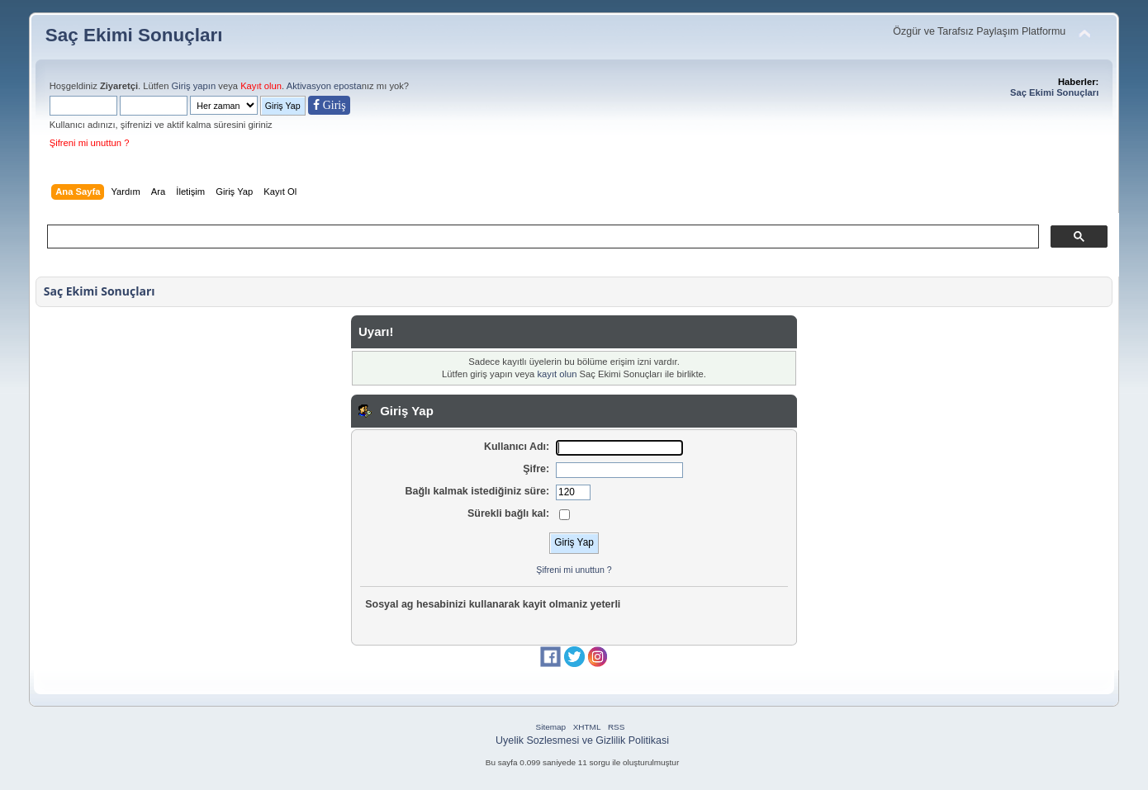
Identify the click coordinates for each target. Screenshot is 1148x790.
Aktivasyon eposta (324, 86)
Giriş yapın (194, 86)
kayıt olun (556, 374)
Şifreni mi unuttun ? (90, 143)
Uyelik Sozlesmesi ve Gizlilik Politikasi (582, 740)
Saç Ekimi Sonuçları (134, 35)
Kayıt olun (261, 86)
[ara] (541, 236)
